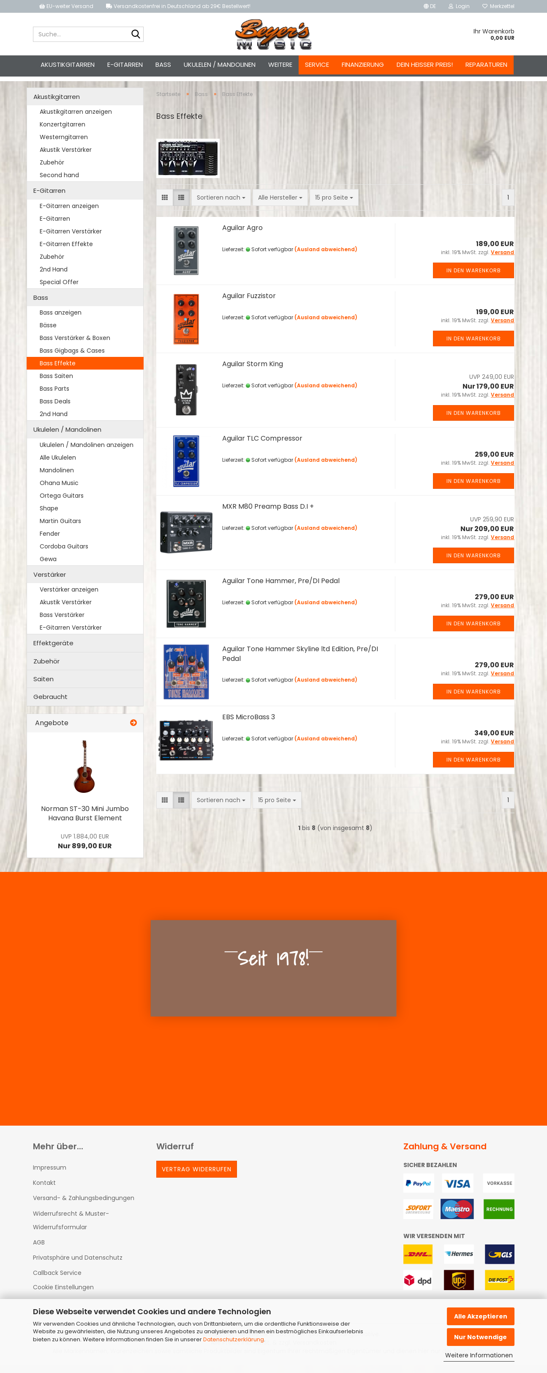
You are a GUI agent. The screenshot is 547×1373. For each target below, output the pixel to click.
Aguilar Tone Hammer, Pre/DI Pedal (281, 588)
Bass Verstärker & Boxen (75, 345)
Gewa (48, 566)
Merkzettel (498, 6)
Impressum (49, 1175)
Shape (49, 516)
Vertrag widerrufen (196, 1177)
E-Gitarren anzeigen (69, 213)
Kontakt (44, 1190)
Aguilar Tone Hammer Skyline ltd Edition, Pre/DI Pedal (300, 661)
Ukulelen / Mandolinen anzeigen (86, 452)
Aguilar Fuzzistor (249, 303)
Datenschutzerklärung (233, 1339)
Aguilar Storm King (252, 371)
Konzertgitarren (62, 132)
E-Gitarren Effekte (66, 251)
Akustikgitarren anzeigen (76, 119)
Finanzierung (363, 64)
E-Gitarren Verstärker (71, 239)
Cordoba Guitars (64, 554)
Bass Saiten (56, 383)
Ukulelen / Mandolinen (220, 64)
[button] (429, 6)
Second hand (59, 182)
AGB (39, 1250)
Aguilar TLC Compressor (262, 446)
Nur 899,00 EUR (85, 849)
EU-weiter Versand (66, 6)
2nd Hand (54, 277)
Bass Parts (54, 396)
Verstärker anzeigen (69, 597)
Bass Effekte (58, 371)
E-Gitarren (125, 64)
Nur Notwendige (480, 1337)
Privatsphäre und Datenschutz (77, 1265)
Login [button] (459, 6)
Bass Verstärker (62, 622)
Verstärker (49, 582)
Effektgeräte (53, 650)
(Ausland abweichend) (325, 256)
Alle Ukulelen (58, 465)
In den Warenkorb (473, 278)
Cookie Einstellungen (63, 1295)
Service (317, 64)
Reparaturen (486, 64)
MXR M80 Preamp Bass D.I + (268, 514)
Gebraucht (50, 704)
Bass (163, 64)
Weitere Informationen (479, 1355)
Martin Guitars (60, 528)
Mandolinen (57, 478)
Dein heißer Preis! (425, 64)
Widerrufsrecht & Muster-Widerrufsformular (71, 1228)
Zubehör (52, 170)
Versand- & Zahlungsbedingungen (83, 1205)
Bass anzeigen (61, 320)
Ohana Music (59, 490)
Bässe (48, 333)
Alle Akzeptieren (480, 1316)
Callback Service (57, 1280)
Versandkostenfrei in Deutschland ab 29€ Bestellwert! (178, 6)
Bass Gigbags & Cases (72, 358)
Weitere (280, 64)
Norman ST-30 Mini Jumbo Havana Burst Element (85, 821)
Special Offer (59, 289)
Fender (50, 541)
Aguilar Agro (242, 235)
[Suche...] (136, 34)
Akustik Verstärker (66, 157)
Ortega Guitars (62, 503)
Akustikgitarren (68, 64)
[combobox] (221, 205)
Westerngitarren (64, 144)
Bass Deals (55, 409)
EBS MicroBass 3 (248, 724)
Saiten (43, 686)
